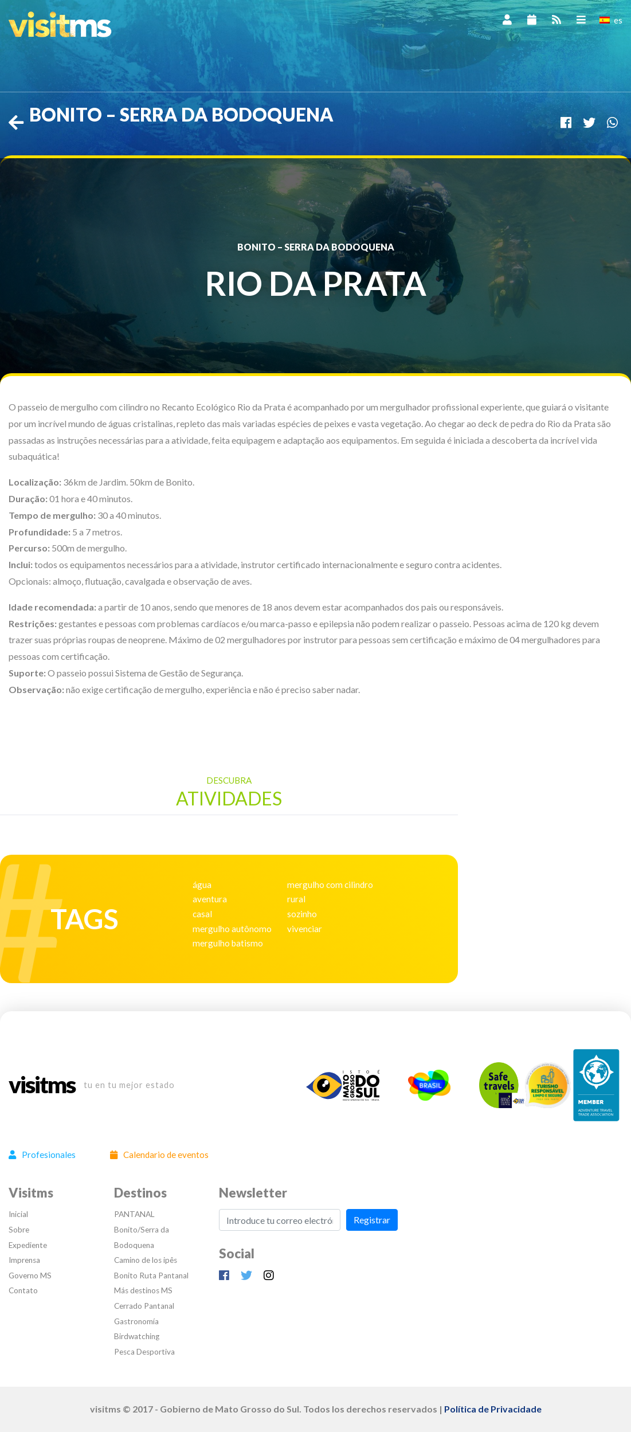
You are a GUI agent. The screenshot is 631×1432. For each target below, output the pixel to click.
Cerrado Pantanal (144, 1305)
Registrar (372, 1219)
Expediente (28, 1245)
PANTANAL (134, 1214)
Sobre (19, 1229)
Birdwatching (136, 1336)
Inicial (18, 1214)
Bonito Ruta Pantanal (151, 1275)
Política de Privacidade (493, 1408)
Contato (23, 1290)
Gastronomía (136, 1321)
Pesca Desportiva (144, 1351)
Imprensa (24, 1260)
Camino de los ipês (145, 1260)
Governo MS (30, 1275)
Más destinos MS (143, 1290)
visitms (42, 1085)
